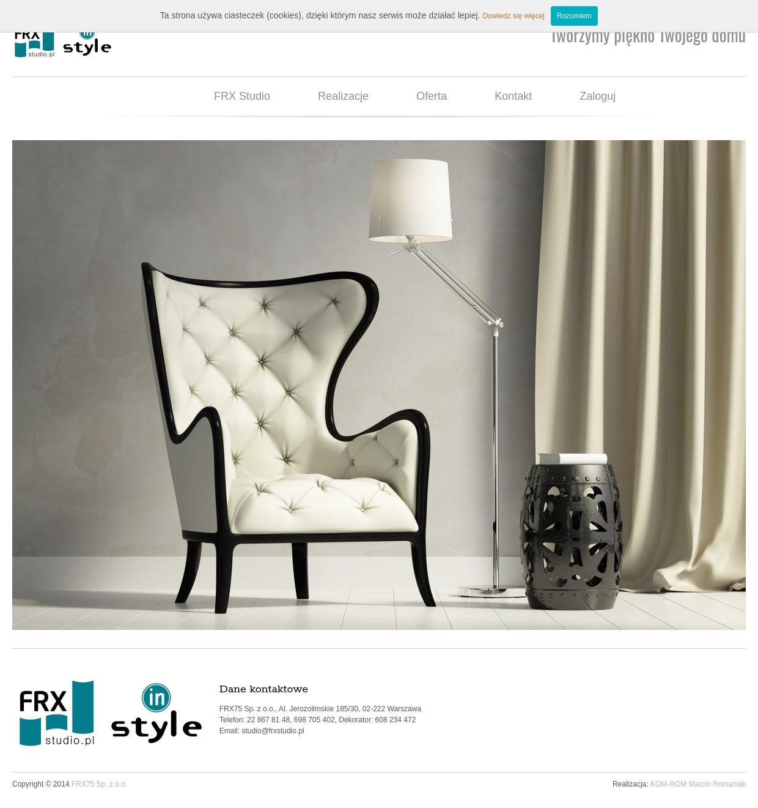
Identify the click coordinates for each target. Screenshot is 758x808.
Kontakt (513, 96)
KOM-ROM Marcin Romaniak (698, 784)
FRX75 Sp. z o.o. (99, 784)
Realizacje (343, 96)
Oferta (431, 96)
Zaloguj (598, 96)
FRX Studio (242, 96)
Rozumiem (574, 16)
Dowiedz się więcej (513, 16)
